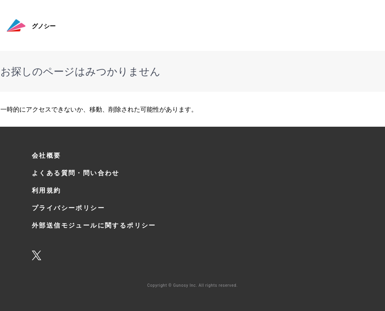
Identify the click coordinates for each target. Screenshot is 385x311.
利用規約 (46, 190)
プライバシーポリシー (68, 208)
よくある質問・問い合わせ (76, 173)
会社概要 (46, 155)
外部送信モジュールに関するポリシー (94, 225)
